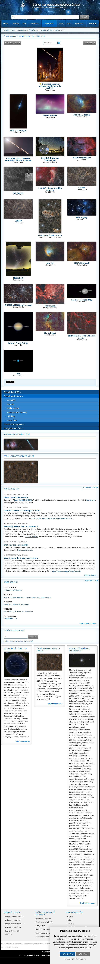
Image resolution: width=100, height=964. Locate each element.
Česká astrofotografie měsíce (40, 30)
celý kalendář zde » (88, 623)
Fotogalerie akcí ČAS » (13, 428)
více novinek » (90, 575)
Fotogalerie (49, 23)
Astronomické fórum (44, 936)
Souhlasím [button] (68, 954)
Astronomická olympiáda (15, 924)
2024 (56, 30)
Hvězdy (70, 916)
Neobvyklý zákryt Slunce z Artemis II (21, 526)
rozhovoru (90, 500)
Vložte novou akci (91, 580)
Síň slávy (11, 416)
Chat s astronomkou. (25, 550)
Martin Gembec (22, 508)
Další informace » (22, 741)
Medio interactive (37, 955)
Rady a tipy (40, 926)
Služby (61, 23)
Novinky (16, 23)
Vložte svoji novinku (90, 487)
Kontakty (92, 23)
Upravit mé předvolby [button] (75, 959)
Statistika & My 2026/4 (23, 500)
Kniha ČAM (12, 420)
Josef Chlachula (22, 494)
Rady (68, 23)
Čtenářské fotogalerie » (14, 424)
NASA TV (8, 934)
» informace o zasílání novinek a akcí (18, 641)
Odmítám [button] (83, 954)
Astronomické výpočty (44, 922)
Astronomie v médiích (44, 929)
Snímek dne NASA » (12, 392)
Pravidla (10, 404)
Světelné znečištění (43, 918)
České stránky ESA (12, 931)
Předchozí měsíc (13, 43)
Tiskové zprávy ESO (13, 927)
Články (5, 23)
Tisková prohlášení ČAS (14, 916)
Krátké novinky (11, 489)
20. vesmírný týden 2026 (15, 648)
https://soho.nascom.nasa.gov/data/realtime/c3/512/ (52, 518)
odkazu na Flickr (31, 537)
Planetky (70, 924)
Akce (24, 23)
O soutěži (11, 400)
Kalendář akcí (11, 582)
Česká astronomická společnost (20, 943)
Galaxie (70, 920)
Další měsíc (89, 43)
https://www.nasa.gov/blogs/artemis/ (66, 571)
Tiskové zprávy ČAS (13, 920)
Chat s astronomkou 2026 (16, 545)
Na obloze (34, 23)
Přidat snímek (13, 408)
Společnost (79, 23)
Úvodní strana (9, 30)
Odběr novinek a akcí (14, 630)
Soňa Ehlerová (22, 542)
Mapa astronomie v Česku (46, 933)
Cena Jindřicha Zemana (17, 412)
